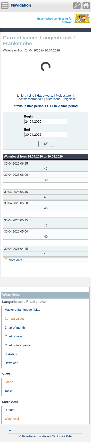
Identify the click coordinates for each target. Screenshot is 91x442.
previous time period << (31, 106)
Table (8, 391)
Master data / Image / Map (22, 309)
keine (30, 95)
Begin (28, 116)
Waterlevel (12, 418)
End (27, 129)
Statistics (11, 354)
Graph (9, 382)
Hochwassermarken (30, 99)
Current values (15, 318)
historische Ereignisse (61, 99)
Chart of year (13, 336)
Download (11, 363)
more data (15, 260)
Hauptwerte (45, 95)
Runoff (9, 410)
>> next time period (64, 106)
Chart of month (15, 327)
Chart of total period (18, 345)
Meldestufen (64, 95)
